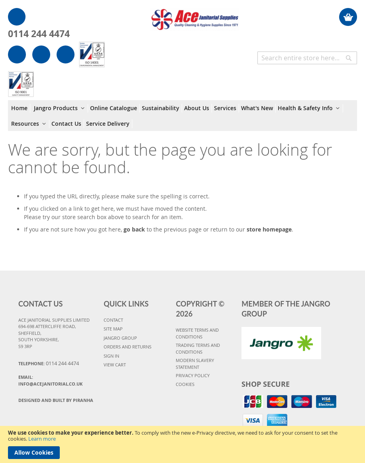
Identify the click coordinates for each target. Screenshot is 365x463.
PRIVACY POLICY (193, 375)
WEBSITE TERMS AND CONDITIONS (197, 333)
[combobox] (307, 57)
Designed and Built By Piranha (55, 400)
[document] (182, 444)
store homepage (269, 229)
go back (134, 229)
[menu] (182, 115)
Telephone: (48, 363)
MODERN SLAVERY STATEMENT (195, 363)
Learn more (42, 438)
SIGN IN (111, 356)
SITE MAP (113, 329)
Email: (50, 380)
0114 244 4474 (39, 33)
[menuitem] (20, 108)
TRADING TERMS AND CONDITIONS (198, 348)
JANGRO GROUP (120, 338)
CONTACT (113, 320)
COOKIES (185, 384)
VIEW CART (115, 365)
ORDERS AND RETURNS (127, 347)
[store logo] (194, 15)
